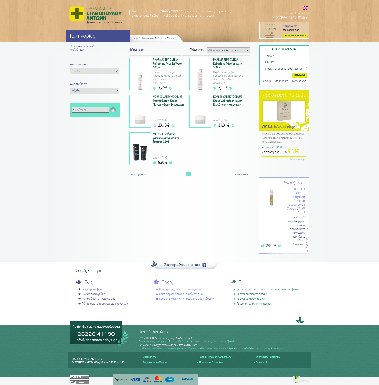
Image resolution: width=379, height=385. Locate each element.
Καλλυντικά (147, 38)
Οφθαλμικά (77, 50)
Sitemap (288, 13)
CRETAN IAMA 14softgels (279, 127)
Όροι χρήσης (149, 357)
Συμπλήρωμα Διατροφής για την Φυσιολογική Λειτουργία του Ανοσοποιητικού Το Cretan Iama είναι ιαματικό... (283, 138)
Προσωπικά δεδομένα (211, 362)
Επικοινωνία (302, 13)
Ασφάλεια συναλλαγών (155, 362)
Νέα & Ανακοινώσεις (153, 332)
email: (270, 56)
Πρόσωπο (159, 38)
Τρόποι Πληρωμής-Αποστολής (215, 357)
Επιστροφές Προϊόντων (268, 357)
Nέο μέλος (299, 81)
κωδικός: (269, 62)
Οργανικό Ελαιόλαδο (83, 46)
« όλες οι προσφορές (296, 159)
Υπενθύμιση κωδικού (277, 81)
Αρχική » (137, 38)
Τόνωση (170, 38)
